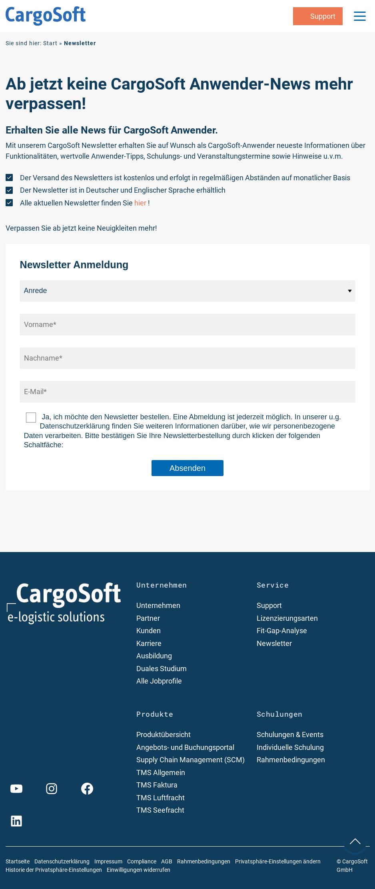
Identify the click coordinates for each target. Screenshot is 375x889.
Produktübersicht (163, 734)
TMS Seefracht (160, 810)
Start (50, 43)
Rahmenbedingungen (291, 759)
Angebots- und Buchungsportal (185, 747)
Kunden (148, 630)
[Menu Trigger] (360, 16)
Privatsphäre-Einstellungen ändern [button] (278, 861)
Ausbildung (154, 656)
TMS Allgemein (160, 772)
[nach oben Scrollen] (355, 841)
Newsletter (274, 643)
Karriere (149, 643)
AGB (166, 861)
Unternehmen (158, 605)
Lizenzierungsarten (287, 618)
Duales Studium (161, 668)
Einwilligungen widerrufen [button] (138, 870)
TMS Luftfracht (160, 797)
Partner (148, 618)
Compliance (141, 861)
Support (269, 605)
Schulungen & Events (290, 734)
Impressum (108, 861)
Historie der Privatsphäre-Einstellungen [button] (54, 870)
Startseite (18, 861)
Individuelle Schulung (290, 747)
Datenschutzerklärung (62, 861)
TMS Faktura (157, 785)
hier (140, 203)
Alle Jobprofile (159, 681)
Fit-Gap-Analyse (282, 630)
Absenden (187, 468)
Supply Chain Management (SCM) (190, 759)
